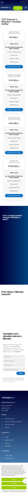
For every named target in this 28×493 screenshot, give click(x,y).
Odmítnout (14, 483)
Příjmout (14, 479)
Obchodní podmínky (5, 407)
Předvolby (14, 487)
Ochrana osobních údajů (6, 405)
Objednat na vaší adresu (14, 66)
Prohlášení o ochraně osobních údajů (18, 491)
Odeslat (21, 373)
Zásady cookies (5, 491)
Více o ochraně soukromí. (9, 381)
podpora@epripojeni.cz (8, 402)
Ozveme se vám (17, 8)
